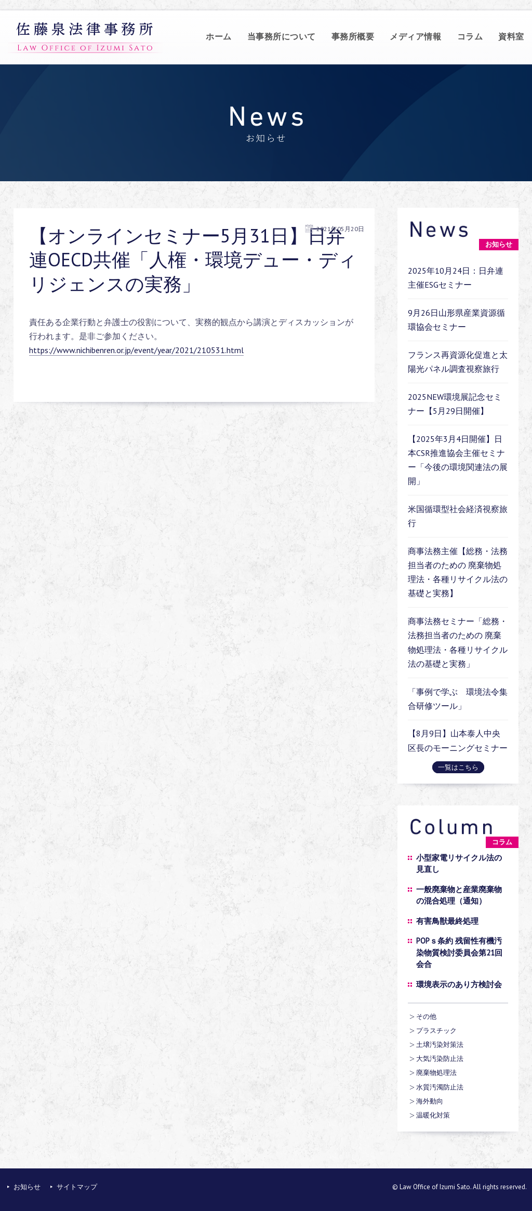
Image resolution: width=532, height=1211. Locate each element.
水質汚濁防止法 (439, 1087)
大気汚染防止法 (439, 1058)
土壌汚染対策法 (439, 1044)
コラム (470, 36)
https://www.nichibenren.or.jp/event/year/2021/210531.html (136, 350)
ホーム (219, 36)
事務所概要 (353, 36)
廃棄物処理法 (436, 1072)
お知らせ (27, 1186)
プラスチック (436, 1030)
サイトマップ (77, 1186)
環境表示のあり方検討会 (459, 984)
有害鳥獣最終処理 (447, 921)
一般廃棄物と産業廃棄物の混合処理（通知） (459, 895)
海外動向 (429, 1101)
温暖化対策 (433, 1115)
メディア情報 (415, 36)
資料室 (511, 36)
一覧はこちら (458, 767)
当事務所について (281, 36)
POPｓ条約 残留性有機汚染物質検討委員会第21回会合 (459, 952)
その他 (426, 1016)
